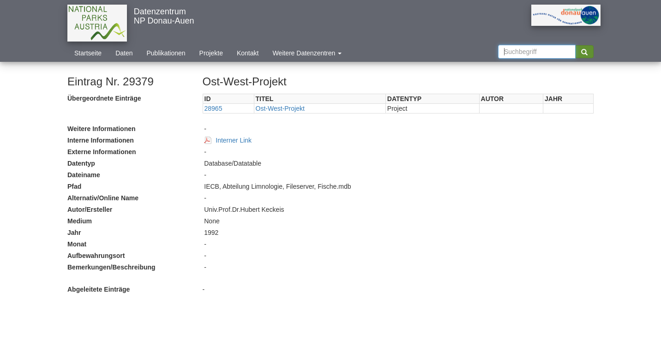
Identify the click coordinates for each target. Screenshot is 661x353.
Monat (76, 244)
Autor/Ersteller (89, 209)
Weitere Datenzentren (307, 53)
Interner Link (234, 140)
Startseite (88, 53)
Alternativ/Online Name (102, 198)
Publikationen (166, 53)
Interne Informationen (100, 140)
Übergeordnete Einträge (104, 98)
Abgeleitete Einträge (98, 289)
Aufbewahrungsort (96, 255)
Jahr (74, 232)
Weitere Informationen (101, 128)
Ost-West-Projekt (280, 108)
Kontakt (247, 53)
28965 (213, 108)
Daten (123, 53)
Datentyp (81, 163)
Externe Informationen (101, 152)
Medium (79, 221)
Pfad (74, 186)
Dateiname (83, 175)
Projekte (211, 53)
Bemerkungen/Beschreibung (111, 267)
